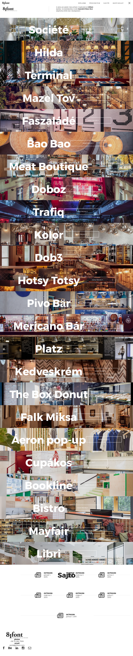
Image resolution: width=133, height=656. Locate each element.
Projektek (94, 3)
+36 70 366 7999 (17, 640)
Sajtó (106, 3)
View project (86, 29)
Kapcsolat (118, 3)
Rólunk (82, 3)
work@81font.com (17, 644)
